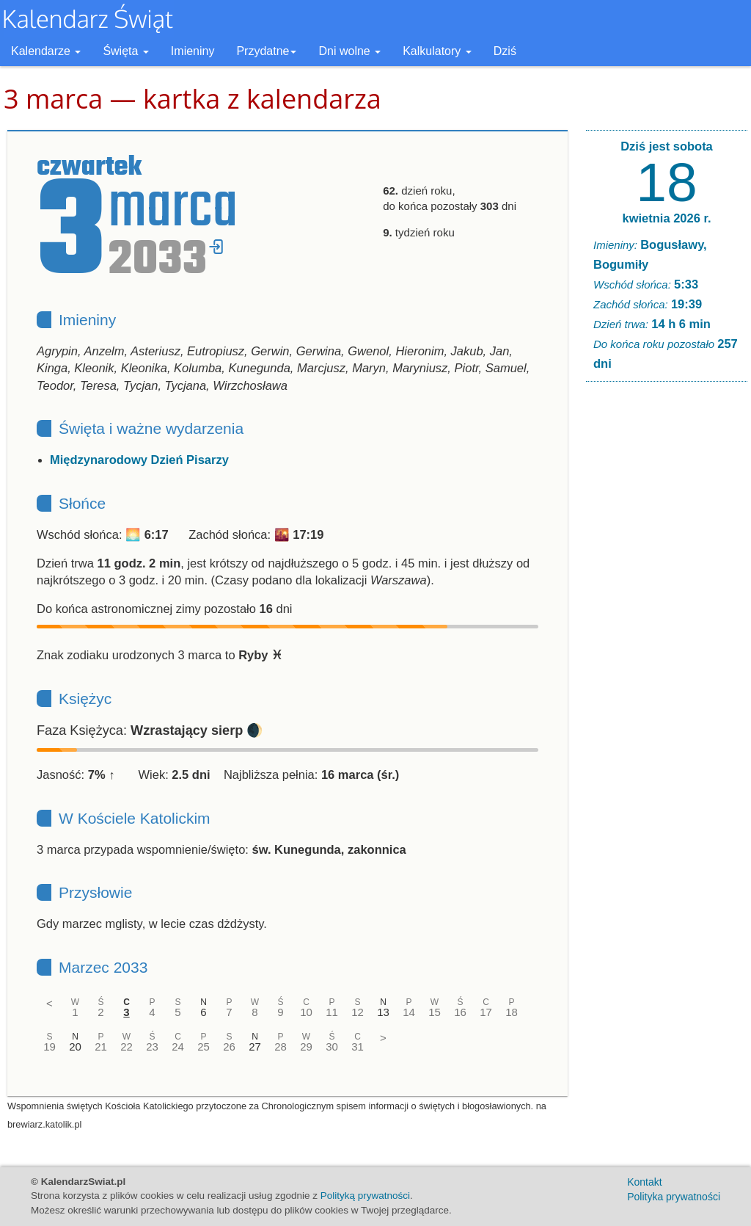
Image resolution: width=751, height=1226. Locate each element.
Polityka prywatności (673, 1197)
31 (357, 1046)
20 (75, 1046)
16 (460, 1012)
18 (511, 1012)
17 (486, 1012)
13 (383, 1012)
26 (229, 1046)
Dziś (505, 51)
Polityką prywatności (365, 1195)
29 (306, 1046)
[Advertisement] (666, 616)
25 (203, 1046)
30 (332, 1046)
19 (49, 1046)
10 (306, 1012)
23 (152, 1046)
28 (280, 1046)
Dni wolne (349, 51)
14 (409, 1012)
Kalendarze (46, 51)
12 (357, 1012)
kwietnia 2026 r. (666, 218)
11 (332, 1012)
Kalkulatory (437, 51)
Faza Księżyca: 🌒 (150, 730)
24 (178, 1046)
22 (126, 1046)
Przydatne (266, 51)
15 (434, 1012)
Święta (125, 51)
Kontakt (644, 1182)
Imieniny (193, 51)
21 (101, 1046)
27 (255, 1046)
